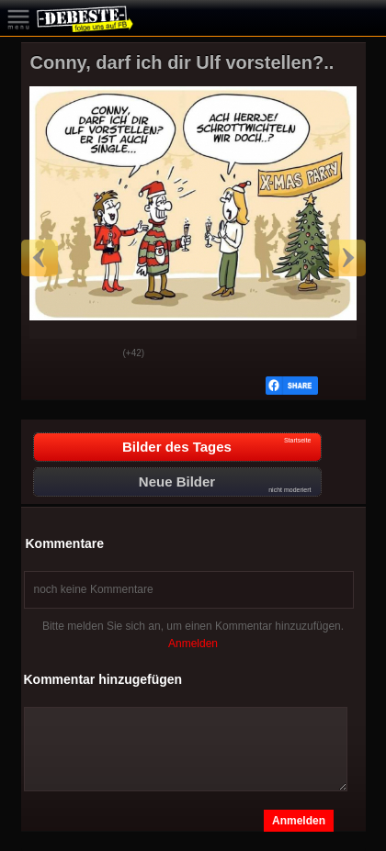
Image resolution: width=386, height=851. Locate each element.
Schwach (96, 354)
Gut (50, 354)
